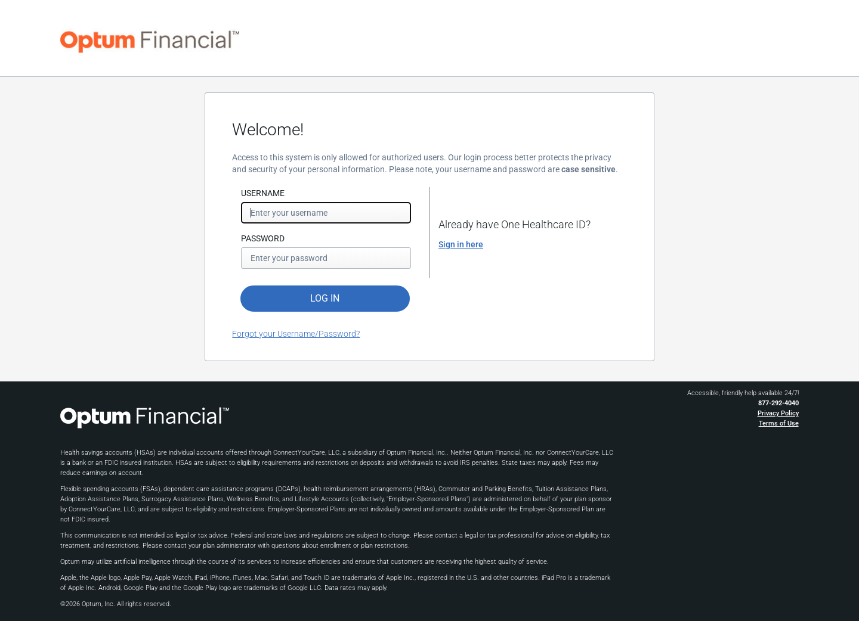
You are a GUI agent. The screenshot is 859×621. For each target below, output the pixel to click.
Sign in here (460, 244)
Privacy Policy (778, 413)
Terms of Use (779, 423)
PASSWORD (263, 238)
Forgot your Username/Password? (296, 334)
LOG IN (324, 298)
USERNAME (263, 193)
